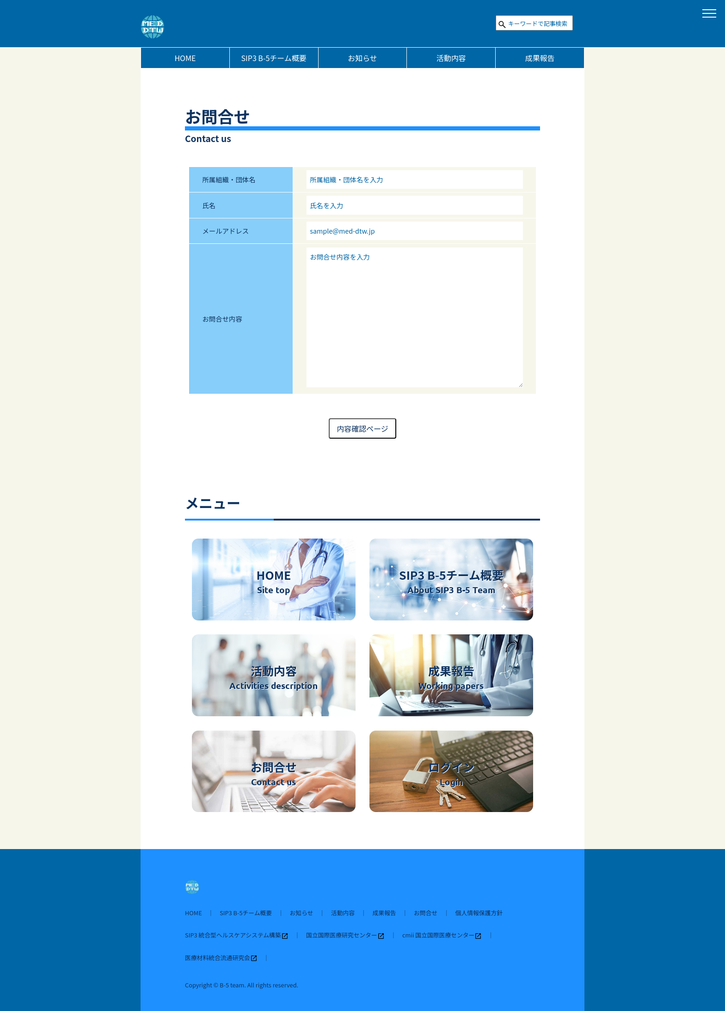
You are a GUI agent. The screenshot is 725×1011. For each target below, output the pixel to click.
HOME (193, 912)
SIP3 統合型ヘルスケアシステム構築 (233, 934)
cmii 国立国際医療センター (438, 934)
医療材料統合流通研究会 (217, 957)
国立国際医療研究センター (341, 934)
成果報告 (384, 912)
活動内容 (343, 912)
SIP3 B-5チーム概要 (246, 912)
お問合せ (425, 912)
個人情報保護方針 (479, 912)
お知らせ (301, 912)
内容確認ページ (362, 428)
